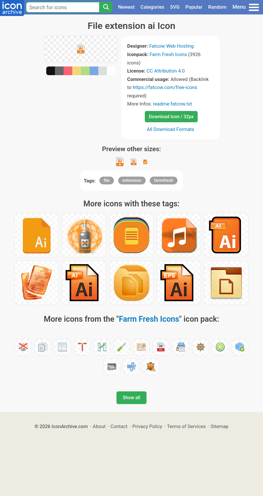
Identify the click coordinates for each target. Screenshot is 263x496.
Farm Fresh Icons (168, 54)
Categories (152, 7)
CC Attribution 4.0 (166, 71)
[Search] (105, 7)
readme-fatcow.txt (172, 104)
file (107, 180)
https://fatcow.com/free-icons (165, 87)
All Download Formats (171, 129)
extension (132, 180)
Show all (131, 397)
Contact (118, 426)
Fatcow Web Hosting (171, 46)
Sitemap (220, 426)
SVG (175, 7)
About (99, 426)
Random (217, 7)
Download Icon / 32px (171, 116)
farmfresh (163, 180)
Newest (126, 7)
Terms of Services (186, 426)
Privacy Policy (147, 426)
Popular (193, 7)
